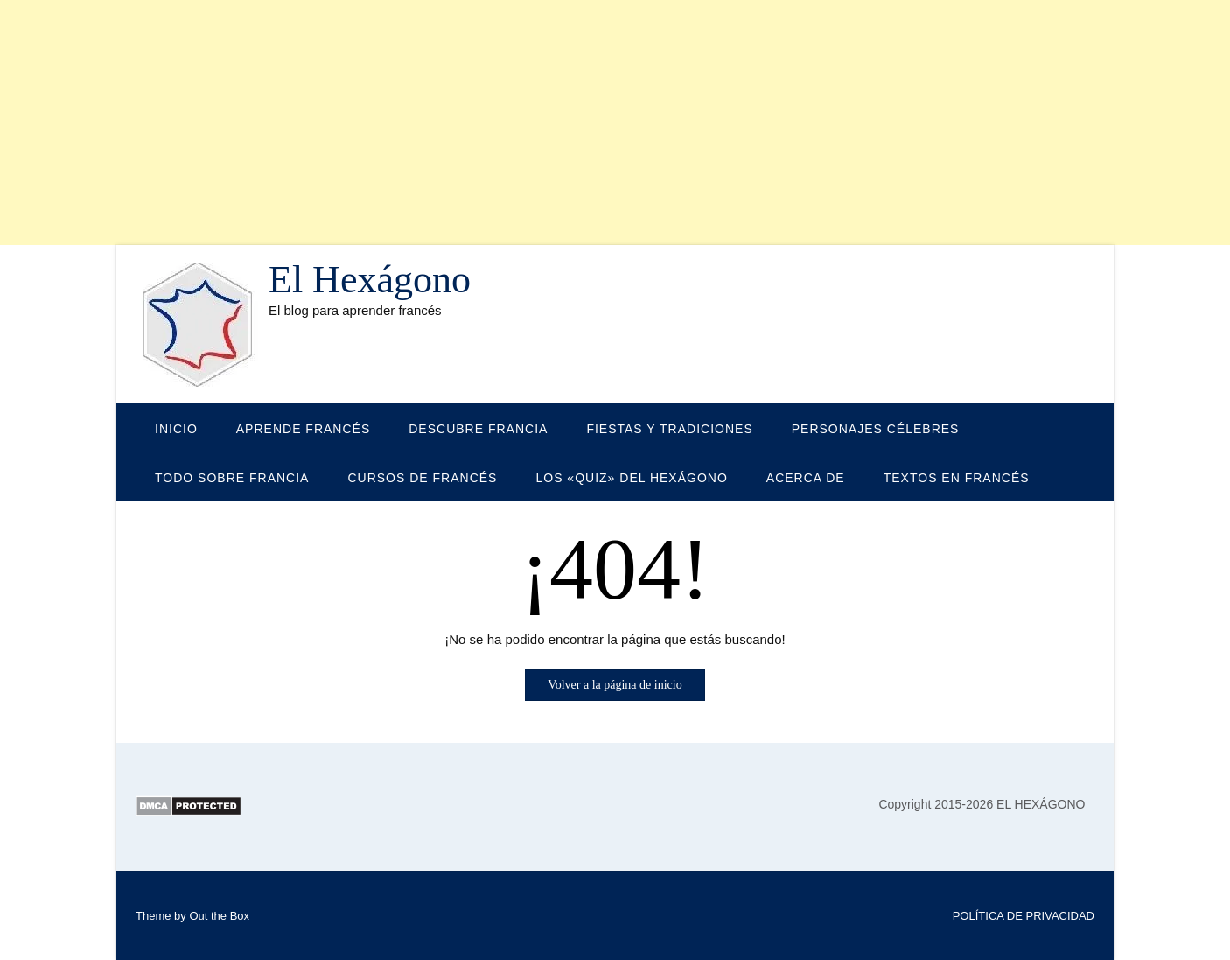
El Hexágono (370, 280)
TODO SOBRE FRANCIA (232, 478)
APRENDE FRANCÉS (303, 429)
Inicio (176, 429)
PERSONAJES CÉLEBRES (876, 429)
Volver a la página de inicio (614, 684)
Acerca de (805, 478)
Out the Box (219, 915)
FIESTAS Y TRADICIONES (669, 429)
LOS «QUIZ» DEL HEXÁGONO (631, 478)
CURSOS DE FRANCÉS (422, 478)
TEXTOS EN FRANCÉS (957, 478)
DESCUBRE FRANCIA (478, 429)
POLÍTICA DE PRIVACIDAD (1023, 915)
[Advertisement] (525, 122)
